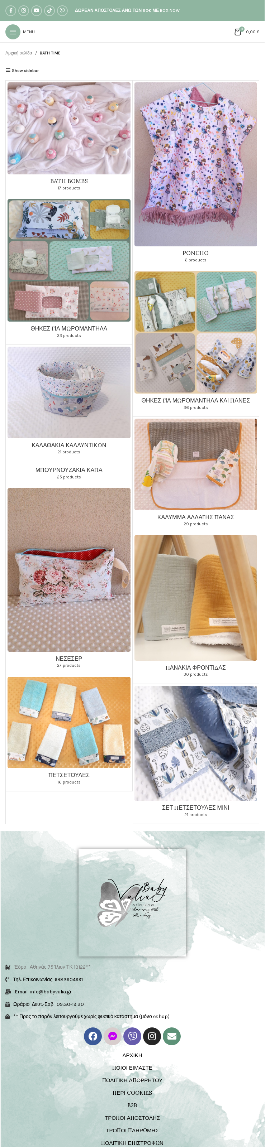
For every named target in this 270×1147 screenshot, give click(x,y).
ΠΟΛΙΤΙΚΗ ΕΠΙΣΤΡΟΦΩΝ (132, 1142)
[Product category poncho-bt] (195, 174)
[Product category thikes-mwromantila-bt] (69, 271)
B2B (132, 1105)
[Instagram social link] (23, 10)
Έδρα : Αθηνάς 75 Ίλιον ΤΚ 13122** (52, 967)
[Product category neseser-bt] (69, 580)
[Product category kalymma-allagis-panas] (195, 475)
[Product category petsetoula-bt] (69, 733)
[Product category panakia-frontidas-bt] (195, 608)
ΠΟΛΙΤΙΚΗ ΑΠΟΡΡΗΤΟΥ (132, 1080)
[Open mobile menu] (20, 32)
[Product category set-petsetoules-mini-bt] (195, 754)
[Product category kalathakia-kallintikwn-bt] (69, 403)
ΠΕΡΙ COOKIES (132, 1092)
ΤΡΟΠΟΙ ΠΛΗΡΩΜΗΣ (132, 1130)
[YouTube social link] (36, 10)
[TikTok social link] (49, 10)
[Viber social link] (62, 10)
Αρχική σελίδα (18, 53)
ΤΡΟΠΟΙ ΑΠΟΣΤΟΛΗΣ (132, 1117)
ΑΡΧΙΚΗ (132, 1055)
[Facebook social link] (10, 10)
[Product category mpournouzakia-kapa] (69, 473)
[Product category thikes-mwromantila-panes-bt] (195, 343)
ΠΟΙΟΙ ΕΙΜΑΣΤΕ (132, 1067)
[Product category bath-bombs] (69, 138)
